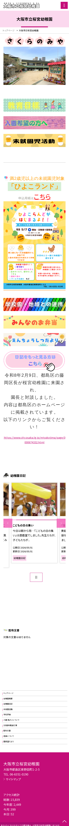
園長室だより (8, 741)
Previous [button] (7, 523)
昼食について (8, 736)
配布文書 (7, 730)
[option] (34, 522)
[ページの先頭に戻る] (64, 821)
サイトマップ (13, 779)
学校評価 (7, 714)
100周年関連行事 (10, 725)
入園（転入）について (11, 720)
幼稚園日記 (8, 704)
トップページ (8, 693)
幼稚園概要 (8, 698)
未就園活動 (8, 709)
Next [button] (61, 523)
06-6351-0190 (19, 774)
